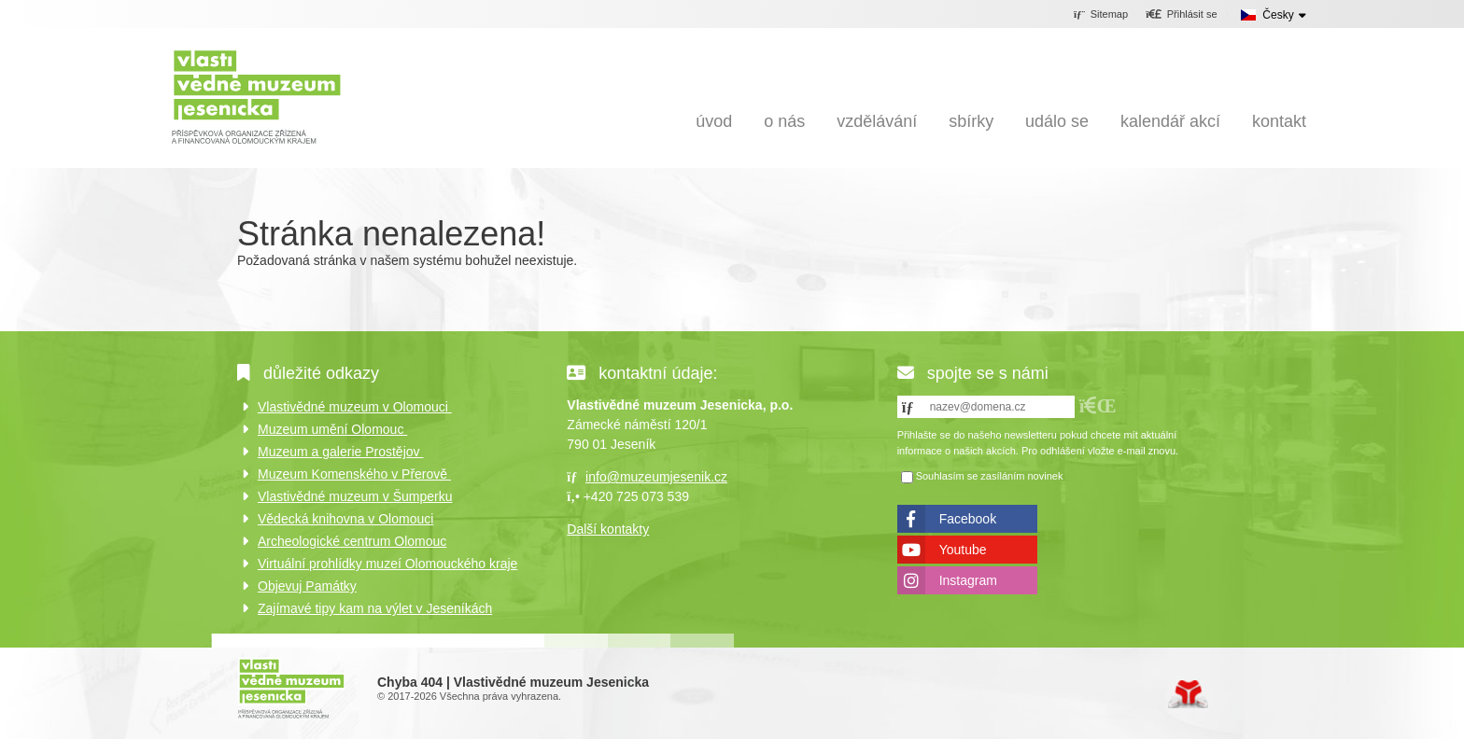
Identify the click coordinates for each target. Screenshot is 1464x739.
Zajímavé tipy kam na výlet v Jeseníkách (375, 608)
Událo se (1057, 121)
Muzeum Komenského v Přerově (354, 474)
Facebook (967, 518)
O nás (784, 121)
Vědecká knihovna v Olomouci (345, 518)
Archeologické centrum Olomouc (352, 541)
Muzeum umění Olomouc (332, 429)
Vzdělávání (877, 121)
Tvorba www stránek (1188, 694)
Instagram (968, 580)
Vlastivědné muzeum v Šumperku (355, 496)
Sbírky (971, 121)
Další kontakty (608, 529)
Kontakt (1279, 121)
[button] (1181, 15)
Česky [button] (1277, 14)
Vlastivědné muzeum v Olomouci (355, 406)
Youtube (963, 549)
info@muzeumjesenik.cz (656, 476)
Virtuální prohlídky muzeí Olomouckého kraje (387, 563)
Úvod (256, 96)
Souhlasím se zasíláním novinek (989, 476)
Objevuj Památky (307, 586)
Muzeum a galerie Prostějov (340, 451)
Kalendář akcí (1170, 121)
